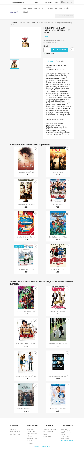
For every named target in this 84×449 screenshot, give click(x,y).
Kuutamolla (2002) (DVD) (26, 172)
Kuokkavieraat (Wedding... (58, 311)
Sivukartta (30, 441)
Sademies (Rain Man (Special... (58, 344)
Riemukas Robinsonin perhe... (26, 237)
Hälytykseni (47, 436)
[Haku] (64, 16)
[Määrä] (45, 50)
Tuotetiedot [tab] (60, 61)
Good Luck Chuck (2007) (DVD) (26, 376)
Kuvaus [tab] (50, 61)
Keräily (67, 8)
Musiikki (58, 8)
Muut (25, 12)
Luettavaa (27, 8)
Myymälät (30, 443)
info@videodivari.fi (67, 440)
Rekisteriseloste (32, 433)
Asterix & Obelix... (58, 204)
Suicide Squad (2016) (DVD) (26, 311)
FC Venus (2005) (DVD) (58, 269)
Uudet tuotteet (15, 434)
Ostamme (13, 429)
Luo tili (45, 434)
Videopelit (38, 8)
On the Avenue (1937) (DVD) (26, 204)
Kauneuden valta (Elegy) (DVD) (58, 376)
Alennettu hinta (15, 431)
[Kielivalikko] (38, 2)
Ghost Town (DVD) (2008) (26, 269)
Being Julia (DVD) (58, 172)
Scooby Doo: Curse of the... (58, 237)
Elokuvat (49, 8)
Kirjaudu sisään (48, 431)
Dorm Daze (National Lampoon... (26, 344)
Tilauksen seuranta (49, 429)
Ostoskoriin (59, 49)
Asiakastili (48, 426)
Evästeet (29, 436)
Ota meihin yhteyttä (17, 2)
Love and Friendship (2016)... (26, 408)
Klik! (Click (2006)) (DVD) (58, 408)
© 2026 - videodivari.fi (42, 447)
